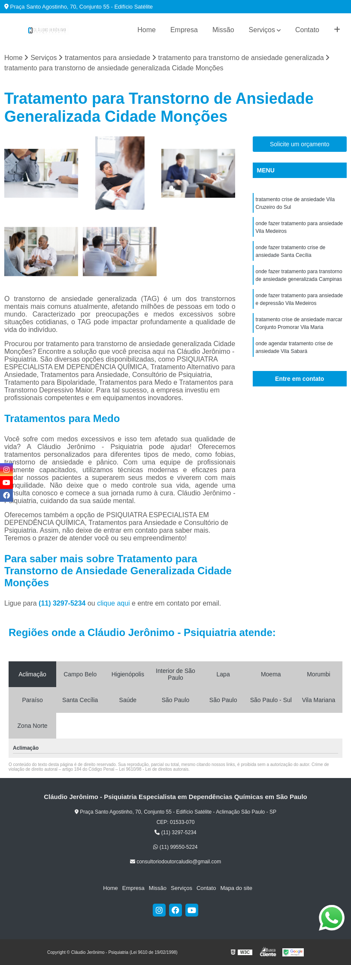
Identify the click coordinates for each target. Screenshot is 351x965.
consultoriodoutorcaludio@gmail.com (175, 862)
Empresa (184, 29)
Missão (223, 29)
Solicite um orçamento (300, 144)
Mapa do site (236, 888)
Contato (307, 29)
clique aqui (113, 603)
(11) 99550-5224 (175, 847)
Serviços (262, 29)
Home (146, 29)
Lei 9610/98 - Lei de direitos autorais (153, 769)
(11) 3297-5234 (63, 603)
